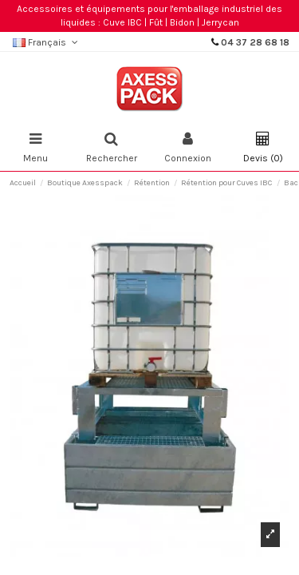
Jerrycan (220, 22)
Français (47, 42)
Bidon (182, 22)
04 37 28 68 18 (255, 42)
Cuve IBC (122, 22)
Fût (156, 22)
